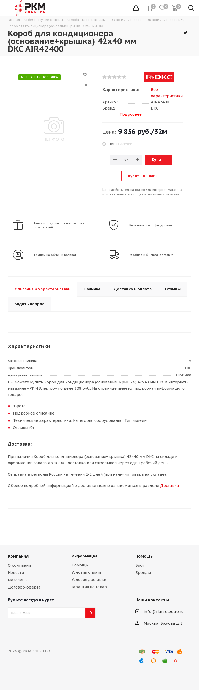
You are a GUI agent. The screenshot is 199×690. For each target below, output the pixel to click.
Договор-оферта (24, 587)
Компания (18, 556)
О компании (19, 565)
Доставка (169, 485)
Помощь (80, 565)
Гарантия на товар (89, 586)
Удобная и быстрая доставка (151, 255)
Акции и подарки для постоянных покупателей (59, 225)
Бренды (143, 572)
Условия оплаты (87, 572)
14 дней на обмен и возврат (55, 255)
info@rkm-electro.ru (164, 611)
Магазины (17, 579)
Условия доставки (89, 579)
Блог (139, 565)
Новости (16, 572)
